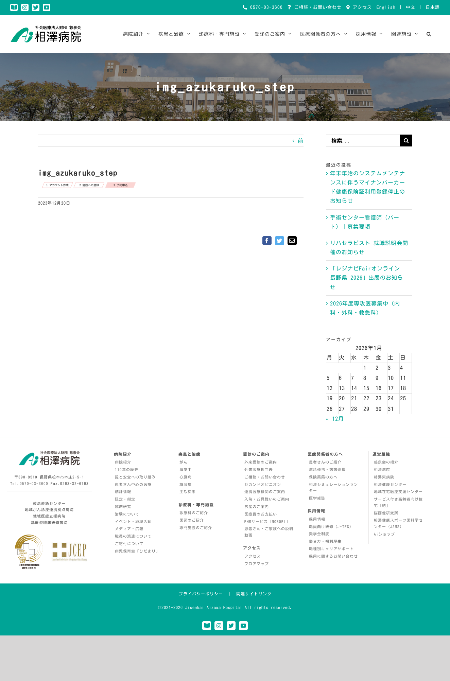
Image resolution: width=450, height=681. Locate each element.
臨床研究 (123, 506)
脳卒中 (185, 469)
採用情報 (317, 519)
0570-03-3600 (265, 7)
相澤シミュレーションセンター (333, 488)
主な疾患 (187, 491)
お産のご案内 (256, 506)
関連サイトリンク (254, 594)
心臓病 (185, 477)
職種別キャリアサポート (331, 549)
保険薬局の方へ (323, 477)
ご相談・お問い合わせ (316, 7)
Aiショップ (384, 534)
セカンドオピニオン (262, 484)
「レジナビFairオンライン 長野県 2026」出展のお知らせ (366, 278)
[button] (429, 34)
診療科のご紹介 (193, 512)
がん (183, 462)
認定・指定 (125, 499)
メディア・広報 (129, 528)
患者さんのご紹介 (325, 462)
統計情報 (123, 491)
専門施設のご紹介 (195, 527)
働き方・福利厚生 (325, 541)
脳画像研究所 (386, 513)
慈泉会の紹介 (386, 462)
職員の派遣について (133, 536)
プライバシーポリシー (201, 594)
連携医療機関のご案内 (264, 491)
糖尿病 (185, 484)
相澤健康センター (390, 484)
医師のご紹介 (191, 520)
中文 (410, 7)
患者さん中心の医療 (133, 484)
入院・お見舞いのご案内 (266, 499)
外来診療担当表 (258, 469)
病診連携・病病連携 (327, 469)
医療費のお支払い (260, 514)
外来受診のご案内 (260, 462)
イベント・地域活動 (133, 521)
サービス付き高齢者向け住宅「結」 (398, 502)
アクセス (361, 7)
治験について (127, 514)
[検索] (406, 140)
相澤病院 (382, 469)
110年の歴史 (126, 469)
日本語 (433, 7)
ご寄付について (129, 543)
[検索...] (363, 140)
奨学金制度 (319, 534)
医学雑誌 (317, 498)
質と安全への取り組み (135, 477)
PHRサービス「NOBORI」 (267, 521)
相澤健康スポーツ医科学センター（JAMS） (398, 523)
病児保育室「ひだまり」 (137, 551)
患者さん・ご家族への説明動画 (268, 532)
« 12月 (335, 418)
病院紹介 (123, 462)
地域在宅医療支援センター (398, 491)
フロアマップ (256, 563)
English (386, 7)
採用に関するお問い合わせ (333, 556)
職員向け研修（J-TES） (331, 526)
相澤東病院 (384, 477)
